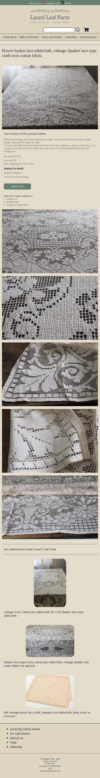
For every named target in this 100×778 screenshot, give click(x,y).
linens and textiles (52, 37)
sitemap (16, 746)
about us (16, 738)
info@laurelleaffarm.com (50, 771)
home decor (10, 37)
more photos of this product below (25, 133)
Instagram (51, 3)
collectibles (71, 37)
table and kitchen (29, 37)
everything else (88, 37)
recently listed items (25, 729)
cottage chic (12, 198)
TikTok (68, 3)
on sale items (20, 733)
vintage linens (12, 201)
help (13, 742)
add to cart (17, 186)
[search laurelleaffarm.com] (78, 29)
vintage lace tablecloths (17, 204)
